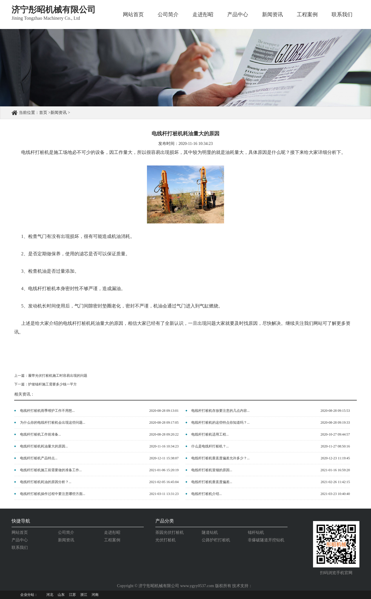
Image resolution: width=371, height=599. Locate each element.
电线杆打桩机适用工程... (210, 434)
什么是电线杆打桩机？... (210, 446)
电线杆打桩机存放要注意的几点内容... (220, 411)
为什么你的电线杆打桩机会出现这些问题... (52, 422)
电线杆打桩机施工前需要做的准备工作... (51, 470)
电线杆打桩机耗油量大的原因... (44, 446)
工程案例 (307, 14)
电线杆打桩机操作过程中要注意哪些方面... (52, 494)
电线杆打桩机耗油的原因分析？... (45, 482)
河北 (49, 595)
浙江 (83, 595)
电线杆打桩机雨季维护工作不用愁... (47, 411)
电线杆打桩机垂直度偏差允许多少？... (220, 458)
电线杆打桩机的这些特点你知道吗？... (220, 422)
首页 (43, 112)
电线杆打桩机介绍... (206, 494)
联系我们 (342, 14)
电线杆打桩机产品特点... (38, 458)
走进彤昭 (202, 14)
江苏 (72, 595)
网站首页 (133, 14)
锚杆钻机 (256, 532)
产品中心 (237, 14)
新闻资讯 (272, 14)
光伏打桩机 (165, 540)
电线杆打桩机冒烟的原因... (211, 470)
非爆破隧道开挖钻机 (266, 540)
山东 (61, 595)
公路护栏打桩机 (216, 540)
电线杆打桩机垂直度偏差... (211, 482)
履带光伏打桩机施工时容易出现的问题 (57, 376)
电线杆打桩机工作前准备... (40, 434)
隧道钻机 (210, 532)
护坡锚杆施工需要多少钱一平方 (52, 384)
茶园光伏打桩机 (169, 532)
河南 (95, 595)
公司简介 (168, 14)
